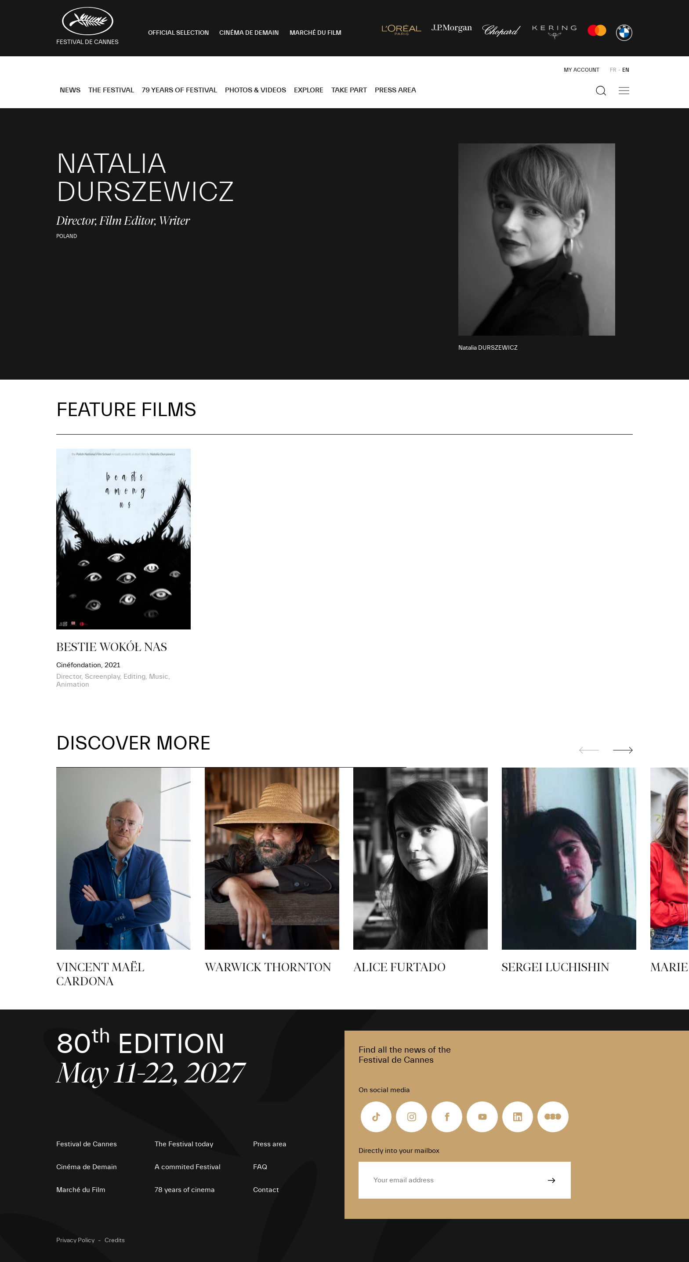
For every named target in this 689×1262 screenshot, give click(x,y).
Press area (395, 90)
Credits (115, 1240)
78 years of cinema (185, 1190)
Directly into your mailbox (399, 1151)
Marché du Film (80, 1190)
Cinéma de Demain (86, 1167)
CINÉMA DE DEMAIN (249, 33)
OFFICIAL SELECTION (178, 33)
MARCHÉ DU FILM (315, 33)
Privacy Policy (75, 1240)
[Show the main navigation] (624, 90)
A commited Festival (188, 1167)
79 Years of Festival (179, 90)
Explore (308, 90)
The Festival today (184, 1144)
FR (613, 70)
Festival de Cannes (86, 1144)
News (70, 90)
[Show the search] (601, 91)
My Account (581, 70)
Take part (349, 90)
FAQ (260, 1167)
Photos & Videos (255, 90)
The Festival (111, 90)
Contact (266, 1190)
